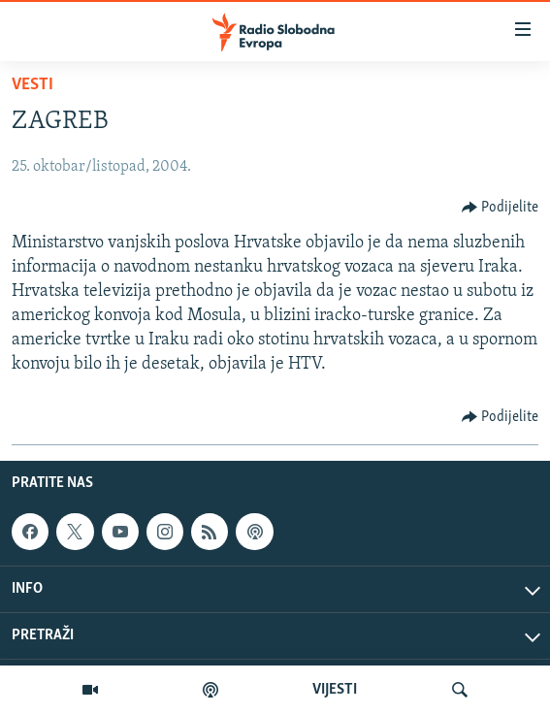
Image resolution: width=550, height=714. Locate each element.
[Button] (500, 207)
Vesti (32, 85)
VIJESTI (334, 690)
